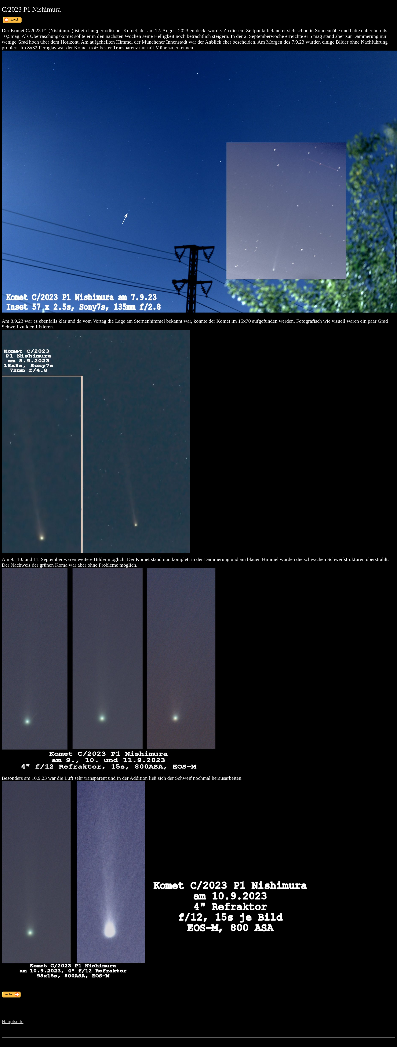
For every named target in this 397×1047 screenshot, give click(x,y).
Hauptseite (12, 1021)
